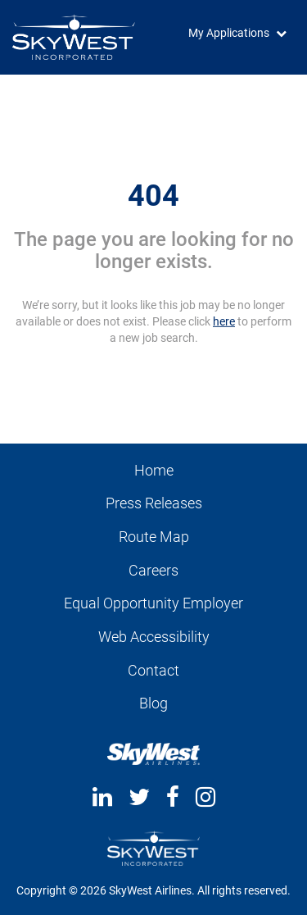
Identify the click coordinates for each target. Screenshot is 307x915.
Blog (153, 703)
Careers (153, 570)
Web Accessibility (154, 636)
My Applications (228, 32)
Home (154, 470)
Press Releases (154, 503)
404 (153, 195)
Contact (153, 670)
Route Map (154, 536)
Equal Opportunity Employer (153, 603)
